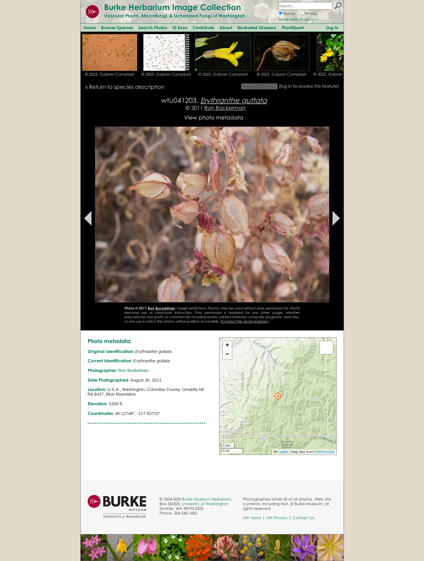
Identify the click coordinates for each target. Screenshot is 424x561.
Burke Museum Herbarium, (207, 499)
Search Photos (152, 27)
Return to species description (126, 86)
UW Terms (252, 517)
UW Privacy (277, 517)
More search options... (300, 19)
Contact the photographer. (244, 321)
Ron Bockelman (224, 107)
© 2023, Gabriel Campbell (109, 74)
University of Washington (205, 503)
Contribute (203, 27)
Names (289, 13)
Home (90, 27)
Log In (332, 27)
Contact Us (303, 517)
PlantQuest (293, 27)
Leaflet (281, 452)
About (225, 27)
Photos (311, 13)
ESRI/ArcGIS (324, 452)
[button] (278, 396)
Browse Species (117, 27)
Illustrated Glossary (256, 27)
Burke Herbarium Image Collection (172, 7)
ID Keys (179, 27)
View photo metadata (213, 117)
